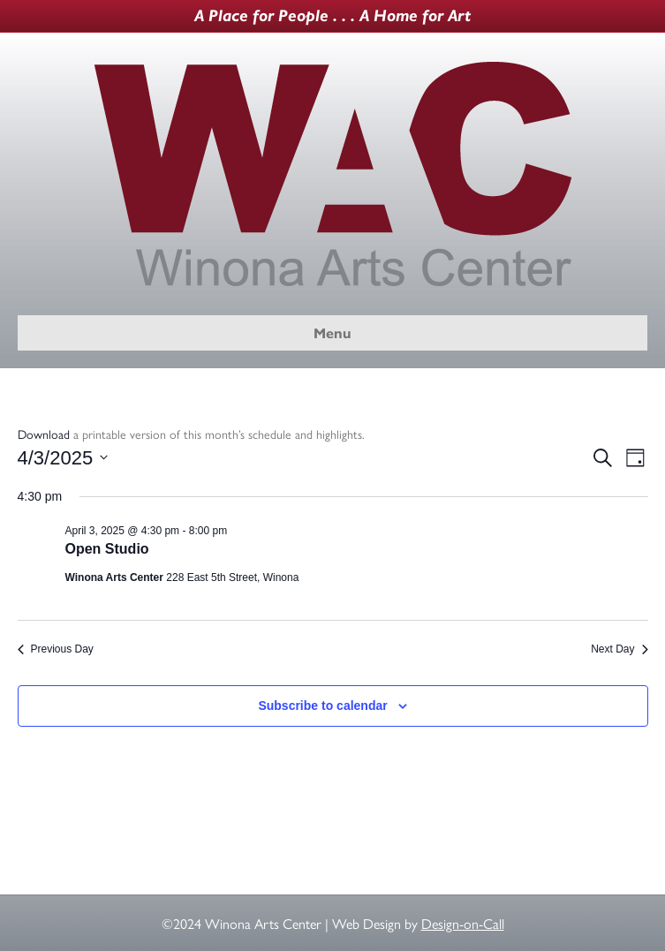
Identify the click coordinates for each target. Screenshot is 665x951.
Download (44, 433)
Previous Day (56, 649)
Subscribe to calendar (322, 705)
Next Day (619, 649)
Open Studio (107, 548)
